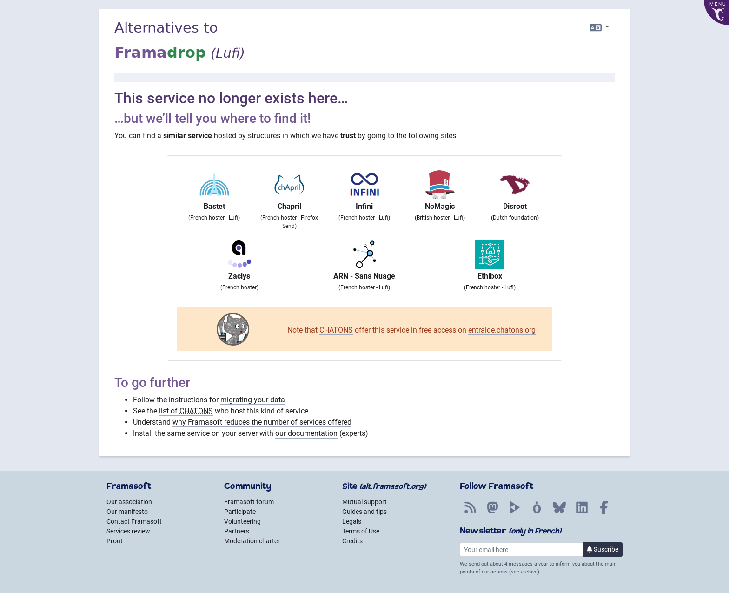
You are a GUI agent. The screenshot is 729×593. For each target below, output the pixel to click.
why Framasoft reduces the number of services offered (261, 422)
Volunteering (242, 521)
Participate (240, 511)
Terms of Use (360, 531)
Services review (128, 531)
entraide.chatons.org (502, 330)
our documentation (306, 433)
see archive (524, 572)
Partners (236, 531)
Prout (114, 541)
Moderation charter (252, 541)
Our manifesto (127, 511)
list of (186, 410)
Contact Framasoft (134, 521)
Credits (352, 541)
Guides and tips (364, 511)
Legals (351, 521)
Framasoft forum (249, 502)
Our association (129, 502)
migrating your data (252, 399)
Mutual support (364, 502)
